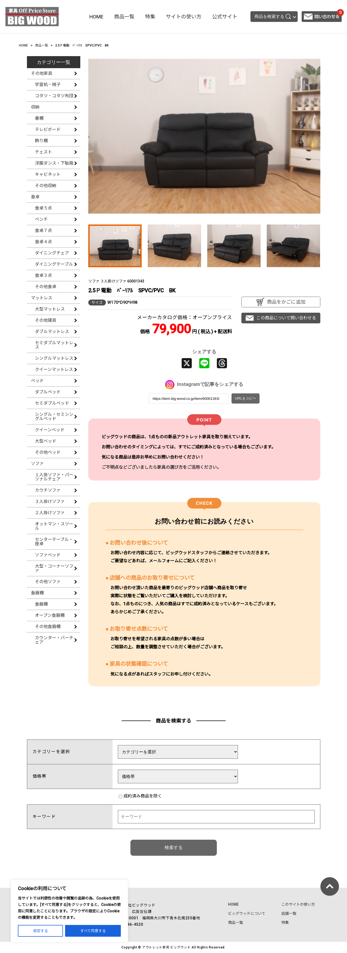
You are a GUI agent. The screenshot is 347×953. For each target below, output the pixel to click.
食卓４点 (43, 241)
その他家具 (41, 73)
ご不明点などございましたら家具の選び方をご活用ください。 (161, 467)
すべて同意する (93, 931)
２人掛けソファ (50, 512)
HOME (96, 17)
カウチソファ (48, 490)
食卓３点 (43, 275)
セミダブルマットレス (54, 345)
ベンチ (41, 219)
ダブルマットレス (52, 331)
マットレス (41, 297)
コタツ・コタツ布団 (54, 95)
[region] (69, 911)
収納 (35, 107)
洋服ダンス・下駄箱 (54, 163)
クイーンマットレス (54, 369)
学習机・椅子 (48, 84)
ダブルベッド (48, 391)
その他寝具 (45, 320)
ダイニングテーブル (54, 264)
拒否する (40, 931)
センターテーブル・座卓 (54, 541)
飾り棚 (41, 140)
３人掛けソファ (50, 501)
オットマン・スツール (54, 526)
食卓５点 (43, 208)
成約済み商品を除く (140, 796)
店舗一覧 (288, 913)
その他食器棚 (48, 626)
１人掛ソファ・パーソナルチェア (54, 477)
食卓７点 (43, 230)
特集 (150, 17)
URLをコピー (245, 398)
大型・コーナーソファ (54, 568)
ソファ (37, 463)
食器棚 (37, 592)
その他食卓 (45, 286)
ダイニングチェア (52, 252)
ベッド (37, 380)
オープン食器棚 (50, 615)
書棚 (39, 118)
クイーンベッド (50, 429)
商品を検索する (272, 16)
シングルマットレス (54, 358)
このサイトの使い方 (298, 904)
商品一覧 (124, 17)
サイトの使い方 (183, 17)
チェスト (43, 151)
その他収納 (45, 185)
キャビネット (48, 174)
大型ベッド (45, 441)
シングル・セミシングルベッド (54, 416)
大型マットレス (50, 309)
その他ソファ (48, 581)
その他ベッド (48, 452)
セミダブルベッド (52, 403)
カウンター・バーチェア (54, 640)
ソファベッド (48, 554)
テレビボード (48, 129)
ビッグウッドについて (246, 913)
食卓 (35, 196)
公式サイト (224, 17)
